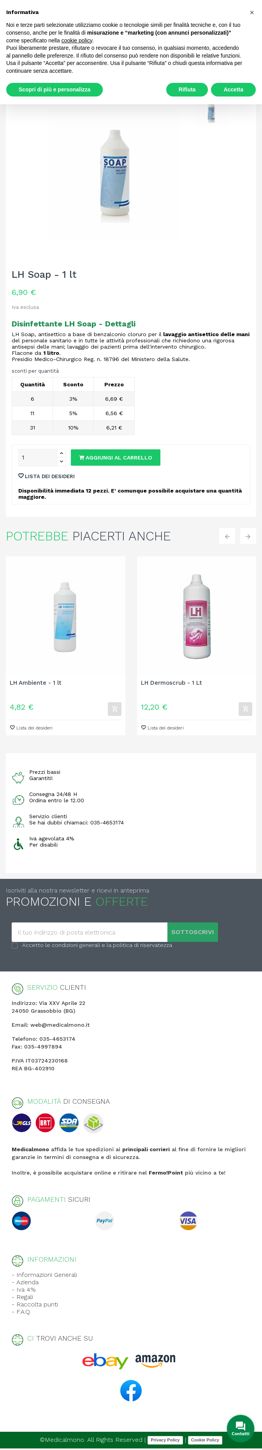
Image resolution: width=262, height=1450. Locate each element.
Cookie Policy (205, 1441)
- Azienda (25, 1283)
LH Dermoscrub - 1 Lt (171, 683)
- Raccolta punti (35, 1306)
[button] (252, 12)
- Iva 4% (24, 1291)
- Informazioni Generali (44, 1276)
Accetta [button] (233, 89)
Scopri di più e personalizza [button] (54, 89)
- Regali (22, 1298)
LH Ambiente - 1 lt (36, 683)
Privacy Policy (165, 1441)
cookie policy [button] (77, 40)
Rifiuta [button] (187, 89)
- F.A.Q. (21, 1313)
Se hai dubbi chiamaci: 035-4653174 (76, 824)
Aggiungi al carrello (115, 457)
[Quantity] (37, 457)
